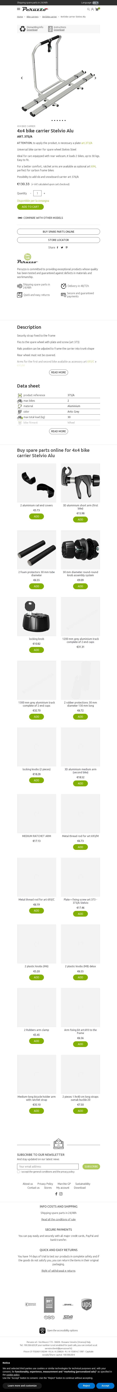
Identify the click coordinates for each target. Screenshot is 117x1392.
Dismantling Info (35, 27)
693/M (21, 365)
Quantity (22, 193)
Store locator (58, 240)
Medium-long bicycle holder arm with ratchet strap (37, 1098)
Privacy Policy (45, 1183)
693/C (90, 361)
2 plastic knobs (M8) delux (80, 966)
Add (36, 516)
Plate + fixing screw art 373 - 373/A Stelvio (80, 901)
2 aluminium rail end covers (36, 505)
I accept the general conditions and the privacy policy (48, 1171)
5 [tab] (62, 120)
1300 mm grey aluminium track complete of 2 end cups (36, 704)
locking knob (36, 638)
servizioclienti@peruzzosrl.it (58, 1348)
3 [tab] (57, 120)
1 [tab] (52, 120)
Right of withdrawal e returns (58, 1270)
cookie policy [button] (12, 1374)
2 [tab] (54, 120)
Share (57, 247)
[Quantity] (37, 193)
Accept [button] (105, 1385)
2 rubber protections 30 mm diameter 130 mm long (80, 704)
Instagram (60, 1193)
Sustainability (82, 1183)
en (94, 2)
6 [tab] (65, 120)
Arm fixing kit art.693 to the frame (80, 1031)
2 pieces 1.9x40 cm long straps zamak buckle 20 (80, 1098)
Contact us (34, 1187)
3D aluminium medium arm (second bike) (80, 771)
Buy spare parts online (58, 231)
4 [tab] (59, 120)
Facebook (56, 1193)
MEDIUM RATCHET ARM (36, 836)
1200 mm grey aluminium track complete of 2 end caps (80, 640)
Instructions (60, 27)
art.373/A (86, 142)
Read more (58, 372)
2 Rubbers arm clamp (36, 1029)
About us (28, 1183)
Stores (48, 1187)
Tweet (62, 247)
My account (62, 1187)
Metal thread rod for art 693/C (37, 899)
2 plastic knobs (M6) (36, 966)
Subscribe (91, 1166)
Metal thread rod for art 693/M (80, 836)
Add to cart (30, 206)
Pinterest (66, 247)
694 (93, 166)
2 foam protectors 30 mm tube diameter (36, 574)
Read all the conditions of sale (58, 1219)
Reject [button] (86, 1385)
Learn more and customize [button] (22, 1385)
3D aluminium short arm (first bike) (80, 507)
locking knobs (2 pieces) (37, 769)
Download (32, 30)
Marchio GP (64, 1183)
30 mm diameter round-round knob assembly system (80, 574)
